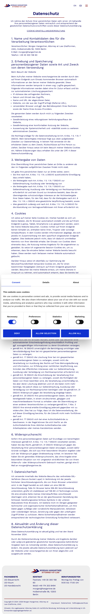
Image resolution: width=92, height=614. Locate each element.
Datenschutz (66, 603)
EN (75, 5)
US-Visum (9, 583)
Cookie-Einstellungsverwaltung (46, 31)
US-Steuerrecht (11, 580)
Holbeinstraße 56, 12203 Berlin (31, 49)
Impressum (55, 603)
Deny (17, 333)
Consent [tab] (16, 282)
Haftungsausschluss (80, 603)
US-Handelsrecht (12, 586)
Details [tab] (46, 282)
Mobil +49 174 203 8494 (44, 586)
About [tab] (76, 282)
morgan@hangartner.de (44, 589)
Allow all (75, 333)
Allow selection (46, 333)
